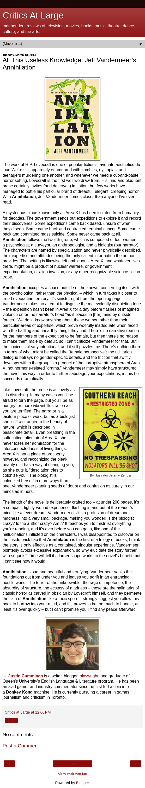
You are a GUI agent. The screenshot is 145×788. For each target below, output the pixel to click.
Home (72, 764)
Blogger (82, 783)
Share (11, 720)
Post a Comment (21, 745)
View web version (72, 774)
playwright (89, 676)
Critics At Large (33, 15)
